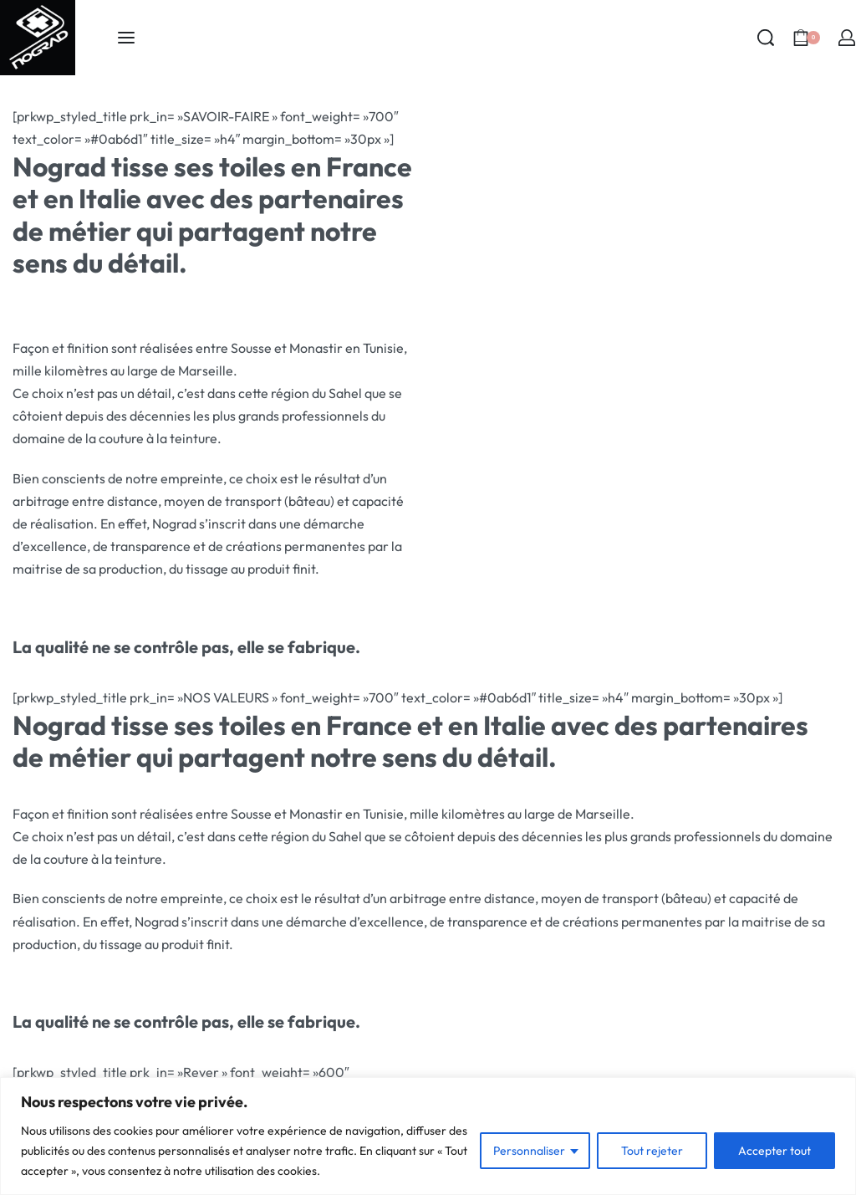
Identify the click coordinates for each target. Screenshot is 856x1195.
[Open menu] (126, 37)
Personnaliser (529, 1150)
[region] (428, 1136)
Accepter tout (774, 1150)
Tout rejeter (652, 1150)
